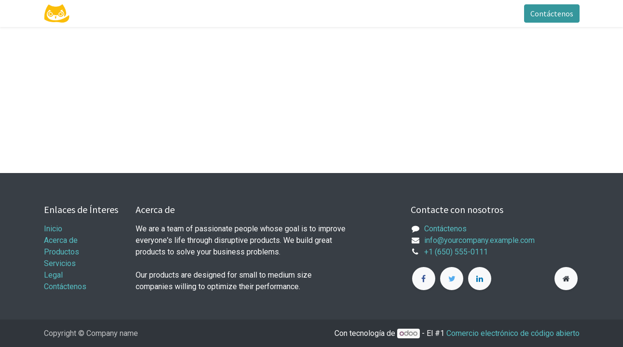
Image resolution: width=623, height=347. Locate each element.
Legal (53, 275)
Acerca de (61, 240)
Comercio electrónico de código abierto (513, 333)
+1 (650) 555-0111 (456, 251)
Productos (61, 251)
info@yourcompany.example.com (479, 240)
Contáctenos (551, 13)
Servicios (60, 263)
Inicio (53, 228)
